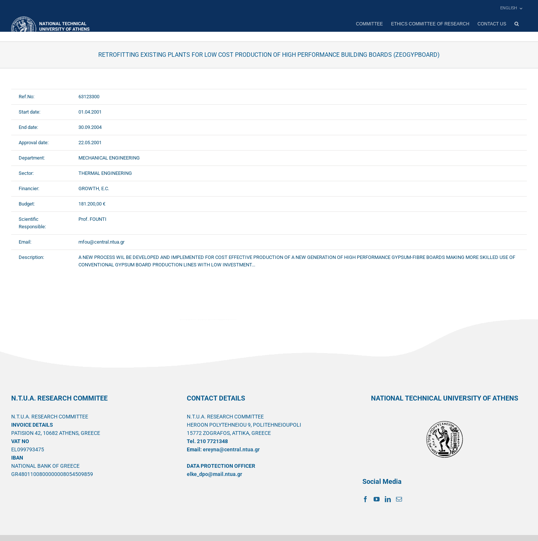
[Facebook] (365, 499)
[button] (516, 23)
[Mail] (399, 499)
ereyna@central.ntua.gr (231, 449)
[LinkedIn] (388, 499)
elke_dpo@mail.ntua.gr (214, 474)
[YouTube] (377, 499)
